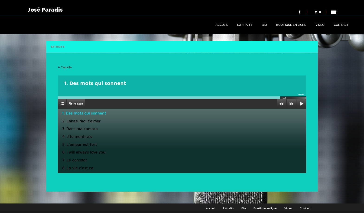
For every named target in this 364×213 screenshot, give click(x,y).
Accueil (221, 24)
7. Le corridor (74, 160)
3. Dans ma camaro (80, 128)
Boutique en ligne (291, 24)
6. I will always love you (83, 152)
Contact (341, 24)
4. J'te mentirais (77, 136)
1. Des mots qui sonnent (84, 113)
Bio (264, 24)
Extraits (245, 24)
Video (320, 24)
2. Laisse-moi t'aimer (81, 121)
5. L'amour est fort (79, 144)
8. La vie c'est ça (77, 168)
